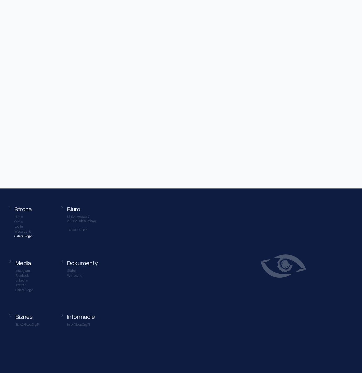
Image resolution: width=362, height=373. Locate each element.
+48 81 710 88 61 (77, 230)
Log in (18, 226)
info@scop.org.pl (78, 324)
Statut (71, 271)
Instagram (22, 271)
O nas (18, 222)
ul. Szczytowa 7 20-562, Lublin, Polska (81, 219)
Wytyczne (74, 276)
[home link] (13, 8)
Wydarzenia (22, 231)
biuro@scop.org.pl (27, 324)
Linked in (21, 280)
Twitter (20, 285)
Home (18, 217)
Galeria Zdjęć (23, 236)
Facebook (22, 276)
